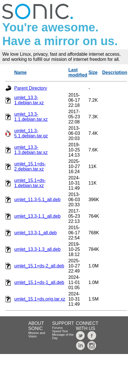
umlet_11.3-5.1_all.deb (37, 199)
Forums (57, 327)
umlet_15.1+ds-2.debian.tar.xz (30, 166)
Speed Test (60, 331)
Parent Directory (30, 88)
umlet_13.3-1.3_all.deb (37, 249)
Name (20, 72)
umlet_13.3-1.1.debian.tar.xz (31, 117)
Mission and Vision (36, 334)
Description (114, 72)
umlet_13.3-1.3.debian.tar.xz (31, 150)
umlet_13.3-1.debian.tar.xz (29, 100)
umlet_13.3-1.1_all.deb (37, 216)
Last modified (77, 72)
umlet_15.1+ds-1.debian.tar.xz (30, 183)
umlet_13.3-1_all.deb (35, 232)
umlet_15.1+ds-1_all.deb (39, 282)
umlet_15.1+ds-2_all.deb (39, 265)
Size (93, 72)
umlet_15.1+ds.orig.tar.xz (39, 299)
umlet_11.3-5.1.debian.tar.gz (31, 133)
